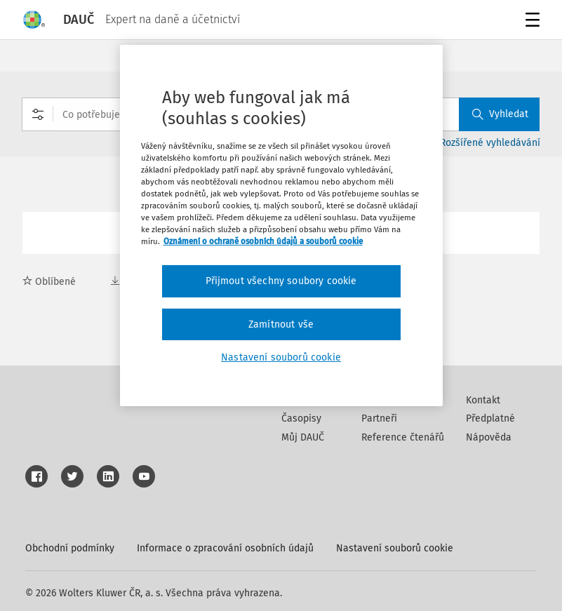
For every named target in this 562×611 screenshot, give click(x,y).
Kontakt (483, 400)
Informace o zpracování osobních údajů (225, 548)
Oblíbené (49, 282)
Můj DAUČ (302, 437)
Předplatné (490, 418)
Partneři (379, 418)
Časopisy (301, 418)
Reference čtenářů (402, 437)
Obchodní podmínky (69, 548)
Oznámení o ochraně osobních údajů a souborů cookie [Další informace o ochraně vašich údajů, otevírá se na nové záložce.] (263, 241)
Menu (530, 21)
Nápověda (488, 437)
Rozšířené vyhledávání (490, 143)
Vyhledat (500, 114)
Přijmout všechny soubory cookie (281, 281)
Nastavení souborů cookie (394, 548)
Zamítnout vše (281, 324)
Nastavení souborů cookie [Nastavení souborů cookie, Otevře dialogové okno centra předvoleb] (281, 357)
